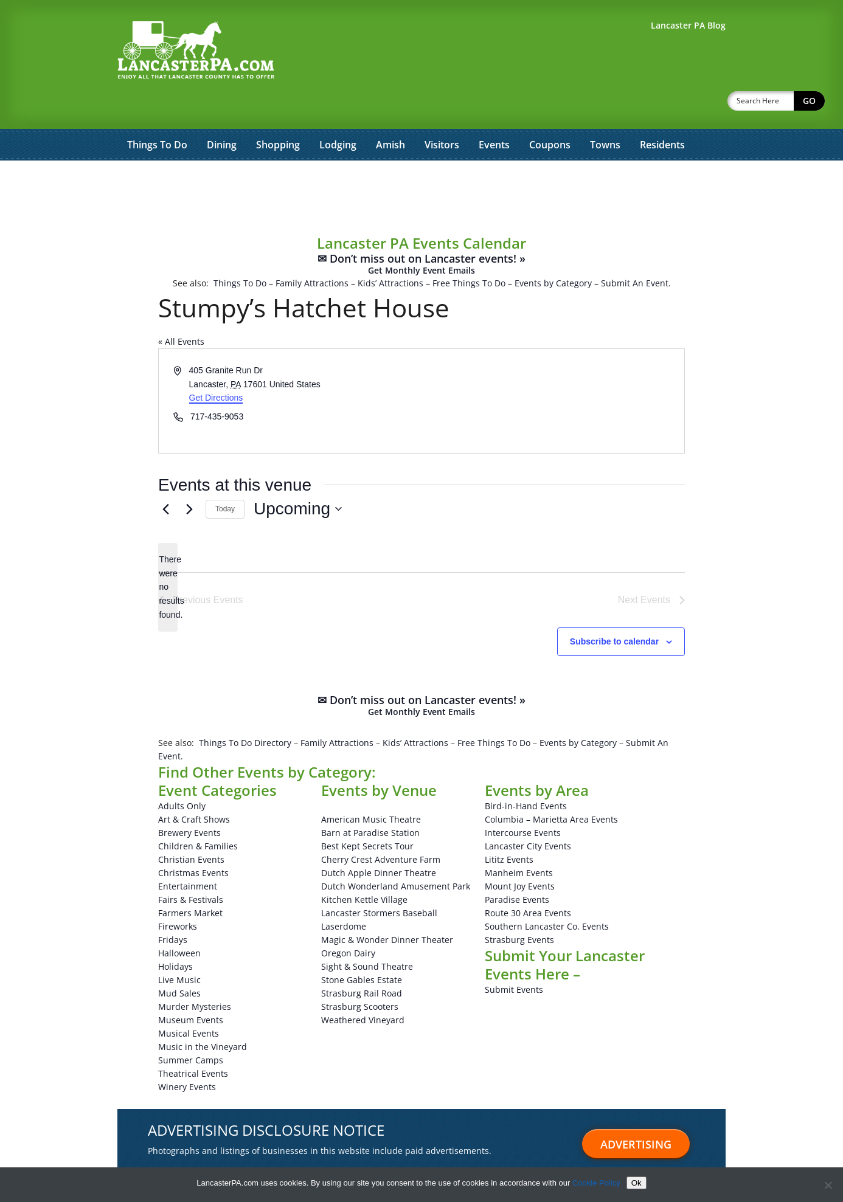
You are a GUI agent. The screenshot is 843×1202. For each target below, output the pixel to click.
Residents (662, 113)
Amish (390, 113)
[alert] (168, 555)
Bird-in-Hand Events (526, 774)
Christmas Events (193, 841)
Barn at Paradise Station (370, 801)
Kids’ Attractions (390, 251)
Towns (605, 113)
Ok (636, 1182)
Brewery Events (189, 801)
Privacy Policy (427, 1159)
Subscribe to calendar (614, 610)
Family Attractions (312, 251)
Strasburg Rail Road (361, 961)
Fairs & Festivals (190, 868)
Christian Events (191, 828)
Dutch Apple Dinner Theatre (378, 841)
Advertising (635, 1112)
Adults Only (182, 774)
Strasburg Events (519, 908)
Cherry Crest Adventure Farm (380, 828)
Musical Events (188, 1001)
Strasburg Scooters (359, 975)
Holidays (175, 935)
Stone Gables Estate (361, 948)
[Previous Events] (165, 477)
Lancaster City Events (528, 814)
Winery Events (187, 1055)
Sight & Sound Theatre (367, 935)
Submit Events (514, 958)
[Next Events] (189, 477)
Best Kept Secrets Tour (367, 814)
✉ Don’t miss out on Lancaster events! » (421, 232)
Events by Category (553, 251)
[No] (828, 1185)
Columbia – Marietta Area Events (551, 787)
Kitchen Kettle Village (364, 868)
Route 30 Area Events (528, 881)
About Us (306, 1159)
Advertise (146, 1159)
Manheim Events (519, 841)
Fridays (172, 908)
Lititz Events (509, 828)
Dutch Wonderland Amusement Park (395, 854)
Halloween (179, 921)
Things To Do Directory (245, 711)
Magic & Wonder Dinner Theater (387, 908)
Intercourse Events (523, 801)
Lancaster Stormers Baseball (379, 881)
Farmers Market (190, 881)
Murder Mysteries (194, 975)
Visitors (442, 113)
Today (225, 477)
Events (494, 113)
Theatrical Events (193, 1042)
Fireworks (177, 894)
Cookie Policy (596, 1182)
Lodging (337, 113)
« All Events (181, 310)
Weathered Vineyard (362, 988)
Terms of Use (363, 1159)
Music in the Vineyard (202, 1015)
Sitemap (257, 1159)
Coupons (550, 113)
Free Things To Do (468, 251)
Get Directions (216, 366)
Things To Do (157, 113)
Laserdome (343, 894)
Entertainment (187, 854)
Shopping (278, 113)
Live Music (179, 948)
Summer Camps (190, 1028)
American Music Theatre (371, 787)
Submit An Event (634, 251)
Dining (222, 113)
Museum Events (190, 988)
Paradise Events (517, 868)
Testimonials (203, 1159)
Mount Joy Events (520, 854)
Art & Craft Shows (194, 787)
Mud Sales (179, 961)
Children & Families (198, 814)
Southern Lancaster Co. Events (547, 894)
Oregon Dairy (348, 921)
